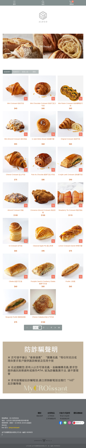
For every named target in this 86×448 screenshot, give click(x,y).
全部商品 (51, 413)
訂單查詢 (51, 416)
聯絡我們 (40, 416)
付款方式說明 (64, 413)
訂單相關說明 (51, 418)
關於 (39, 413)
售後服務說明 (64, 418)
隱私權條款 (78, 413)
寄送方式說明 (64, 416)
